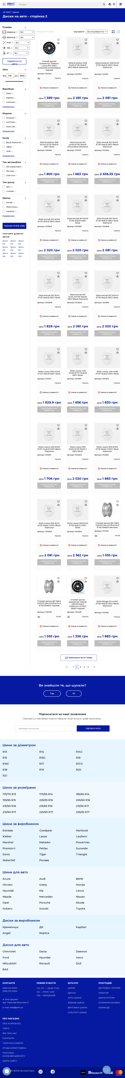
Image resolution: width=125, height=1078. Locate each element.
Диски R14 (21, 193)
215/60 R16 (9, 806)
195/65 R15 (9, 800)
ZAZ (78, 965)
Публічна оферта (13, 1043)
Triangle (81, 855)
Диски (72, 993)
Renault (44, 965)
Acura (7, 880)
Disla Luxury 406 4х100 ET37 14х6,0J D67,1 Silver (78, 373)
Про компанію (12, 1023)
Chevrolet (9, 953)
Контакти (8, 1038)
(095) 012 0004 (10, 991)
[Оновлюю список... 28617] (58, 581)
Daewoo (81, 953)
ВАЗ (5, 971)
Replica (44, 935)
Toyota (80, 910)
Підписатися (93, 728)
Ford (6, 959)
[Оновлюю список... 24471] (117, 43)
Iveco (79, 959)
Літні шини (74, 998)
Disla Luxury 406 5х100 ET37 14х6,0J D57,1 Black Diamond (49, 449)
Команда (104, 1007)
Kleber (7, 837)
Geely (43, 886)
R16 (78, 758)
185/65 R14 (83, 794)
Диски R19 (13, 205)
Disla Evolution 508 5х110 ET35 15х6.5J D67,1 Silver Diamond (107, 65)
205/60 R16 (83, 800)
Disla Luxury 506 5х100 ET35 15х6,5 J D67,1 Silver (78, 449)
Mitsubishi (9, 965)
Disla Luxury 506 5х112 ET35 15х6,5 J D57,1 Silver (77, 525)
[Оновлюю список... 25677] (117, 124)
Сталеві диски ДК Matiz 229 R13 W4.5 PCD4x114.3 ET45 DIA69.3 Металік (107, 525)
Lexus (80, 892)
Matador (45, 843)
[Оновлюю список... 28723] (86, 581)
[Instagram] (40, 1071)
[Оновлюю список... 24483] (58, 124)
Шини (71, 988)
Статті (6, 1028)
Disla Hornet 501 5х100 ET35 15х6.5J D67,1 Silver (49, 220)
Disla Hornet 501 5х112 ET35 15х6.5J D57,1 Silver (49, 296)
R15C (42, 758)
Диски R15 (5, 199)
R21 (5, 776)
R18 (5, 770)
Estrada (8, 831)
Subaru (7, 910)
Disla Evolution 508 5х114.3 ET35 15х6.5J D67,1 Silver (49, 144)
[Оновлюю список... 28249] (58, 429)
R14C (79, 751)
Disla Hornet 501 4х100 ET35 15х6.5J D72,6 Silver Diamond (78, 144)
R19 (41, 770)
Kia (41, 892)
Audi (42, 880)
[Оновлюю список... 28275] (58, 505)
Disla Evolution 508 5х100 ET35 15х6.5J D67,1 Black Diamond (78, 65)
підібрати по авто (14, 62)
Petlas (43, 849)
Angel (7, 935)
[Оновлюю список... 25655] (86, 124)
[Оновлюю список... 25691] (86, 276)
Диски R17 (21, 199)
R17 (41, 764)
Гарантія (103, 993)
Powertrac (83, 843)
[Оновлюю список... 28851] (117, 581)
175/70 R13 (9, 794)
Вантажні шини (77, 1007)
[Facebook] (53, 1071)
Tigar (42, 855)
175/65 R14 (46, 794)
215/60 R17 (9, 812)
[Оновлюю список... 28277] (86, 505)
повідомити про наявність (49, 105)
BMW (79, 880)
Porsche (44, 904)
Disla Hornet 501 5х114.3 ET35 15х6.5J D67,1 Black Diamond (78, 296)
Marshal (8, 843)
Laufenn (82, 837)
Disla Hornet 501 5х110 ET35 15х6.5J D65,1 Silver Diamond (107, 220)
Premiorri (9, 849)
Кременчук (10, 929)
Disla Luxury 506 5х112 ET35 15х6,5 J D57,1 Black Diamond (49, 525)
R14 (41, 751)
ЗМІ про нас (10, 1033)
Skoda (80, 904)
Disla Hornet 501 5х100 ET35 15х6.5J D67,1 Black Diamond (107, 144)
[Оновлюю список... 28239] (86, 352)
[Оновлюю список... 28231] (58, 352)
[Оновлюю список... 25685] (117, 200)
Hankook (82, 831)
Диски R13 (13, 193)
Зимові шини (76, 1002)
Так (52, 693)
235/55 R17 (83, 812)
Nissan (80, 898)
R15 (5, 758)
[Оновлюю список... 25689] (58, 276)
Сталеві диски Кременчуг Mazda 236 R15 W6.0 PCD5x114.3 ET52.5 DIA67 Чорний (78, 604)
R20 (78, 770)
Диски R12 (5, 193)
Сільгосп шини (77, 1012)
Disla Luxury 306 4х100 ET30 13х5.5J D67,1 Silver (49, 372)
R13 (5, 751)
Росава (44, 861)
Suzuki (43, 910)
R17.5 (79, 764)
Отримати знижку (109, 1002)
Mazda (7, 898)
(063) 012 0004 (10, 988)
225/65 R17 (46, 812)
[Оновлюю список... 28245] (117, 352)
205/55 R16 (46, 800)
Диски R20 (21, 205)
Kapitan (81, 929)
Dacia (43, 953)
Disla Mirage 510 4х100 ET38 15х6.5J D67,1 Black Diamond (107, 603)
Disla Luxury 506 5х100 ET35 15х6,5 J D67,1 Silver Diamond (107, 449)
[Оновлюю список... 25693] (117, 276)
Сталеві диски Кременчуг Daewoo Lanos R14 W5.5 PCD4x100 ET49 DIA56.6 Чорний (49, 65)
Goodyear (46, 831)
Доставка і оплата (109, 988)
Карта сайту (10, 1061)
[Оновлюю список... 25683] (86, 200)
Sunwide (82, 849)
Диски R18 (5, 205)
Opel (6, 904)
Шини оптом (106, 998)
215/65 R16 (46, 806)
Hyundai (8, 892)
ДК (41, 929)
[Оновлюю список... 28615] (117, 505)
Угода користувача (14, 1048)
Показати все (8, 109)
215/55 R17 (82, 806)
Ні (74, 693)
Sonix (6, 855)
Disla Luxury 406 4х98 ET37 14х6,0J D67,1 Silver (107, 372)
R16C (6, 764)
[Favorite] (114, 4)
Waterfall (9, 861)
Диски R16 (13, 199)
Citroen (8, 886)
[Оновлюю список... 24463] (86, 43)
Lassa (43, 837)
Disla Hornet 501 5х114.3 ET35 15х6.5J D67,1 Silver (107, 296)
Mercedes (46, 898)
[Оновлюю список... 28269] (86, 429)
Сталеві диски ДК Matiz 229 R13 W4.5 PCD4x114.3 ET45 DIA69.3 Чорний (49, 603)
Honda (80, 886)
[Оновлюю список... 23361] (58, 43)
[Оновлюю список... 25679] (58, 200)
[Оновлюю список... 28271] (117, 429)
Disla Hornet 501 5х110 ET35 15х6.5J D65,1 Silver (77, 220)
